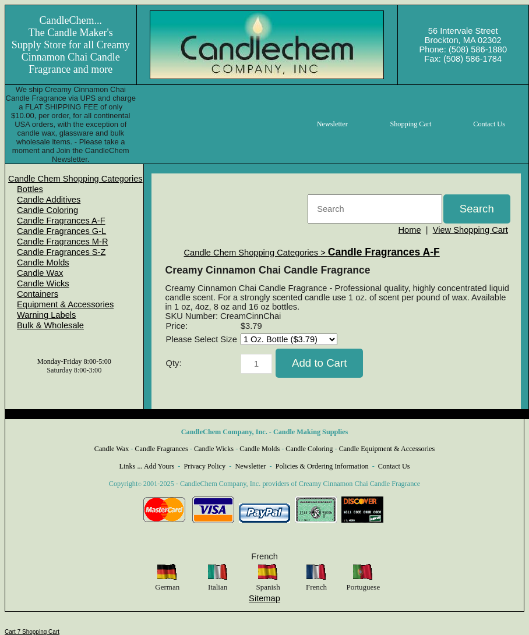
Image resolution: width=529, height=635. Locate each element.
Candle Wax (40, 273)
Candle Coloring (47, 210)
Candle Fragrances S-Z (61, 252)
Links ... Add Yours (147, 466)
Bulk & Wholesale (50, 325)
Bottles (30, 189)
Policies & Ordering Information (322, 466)
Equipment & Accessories (65, 304)
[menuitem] (75, 178)
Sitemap (264, 598)
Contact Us (394, 466)
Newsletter (250, 466)
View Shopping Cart (470, 230)
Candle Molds (43, 262)
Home (409, 230)
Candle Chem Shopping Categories (75, 178)
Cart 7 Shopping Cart (32, 632)
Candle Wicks (43, 283)
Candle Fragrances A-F (61, 220)
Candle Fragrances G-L (61, 231)
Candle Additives (48, 199)
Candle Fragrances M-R (62, 241)
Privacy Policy (205, 466)
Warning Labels (46, 315)
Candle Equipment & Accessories (387, 449)
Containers (37, 294)
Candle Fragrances (161, 449)
